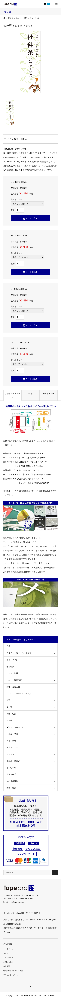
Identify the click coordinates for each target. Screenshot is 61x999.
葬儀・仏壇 (11, 741)
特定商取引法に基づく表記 (13, 971)
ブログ (5, 953)
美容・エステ (12, 747)
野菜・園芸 (11, 774)
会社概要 (6, 966)
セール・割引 (12, 673)
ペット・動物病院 (14, 680)
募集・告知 (11, 714)
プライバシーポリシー (11, 975)
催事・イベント (13, 660)
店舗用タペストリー (12, 395)
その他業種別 (12, 781)
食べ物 (9, 707)
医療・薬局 (11, 788)
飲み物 (9, 720)
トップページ (8, 949)
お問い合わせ (8, 962)
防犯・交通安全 (13, 687)
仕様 (30, 393)
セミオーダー (48, 393)
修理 (8, 700)
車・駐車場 (11, 768)
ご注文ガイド (8, 958)
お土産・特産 (12, 734)
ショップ (10, 754)
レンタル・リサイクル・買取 (19, 693)
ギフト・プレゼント (15, 727)
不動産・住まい (13, 761)
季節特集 (10, 666)
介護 (8, 646)
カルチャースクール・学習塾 (19, 653)
